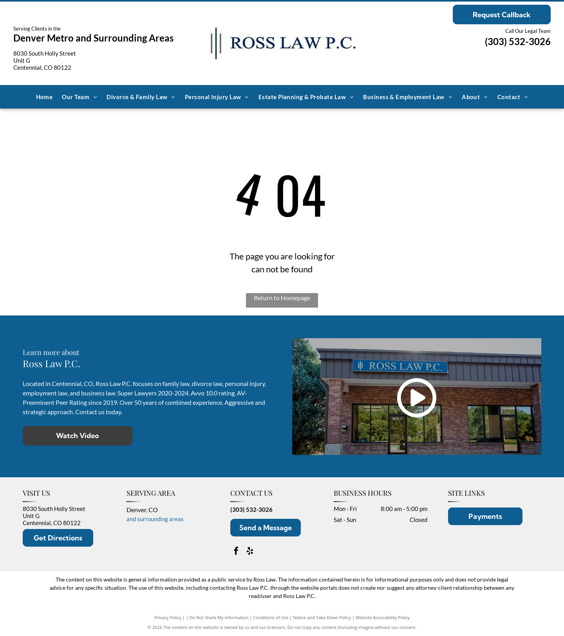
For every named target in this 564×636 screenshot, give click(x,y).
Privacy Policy (167, 617)
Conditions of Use (271, 617)
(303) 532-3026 (518, 41)
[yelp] (250, 552)
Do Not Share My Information (219, 617)
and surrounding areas (155, 518)
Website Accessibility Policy (383, 617)
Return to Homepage (282, 297)
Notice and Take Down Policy (322, 617)
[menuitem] (44, 96)
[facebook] (236, 552)
